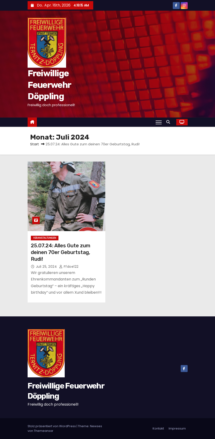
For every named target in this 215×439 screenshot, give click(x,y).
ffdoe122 (69, 266)
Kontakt (158, 428)
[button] (169, 122)
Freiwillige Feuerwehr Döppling (49, 85)
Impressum (177, 428)
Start (34, 144)
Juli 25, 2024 (47, 266)
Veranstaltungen (44, 238)
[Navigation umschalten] (158, 122)
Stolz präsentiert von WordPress (52, 426)
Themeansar (43, 431)
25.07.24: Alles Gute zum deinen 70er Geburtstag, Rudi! (60, 252)
